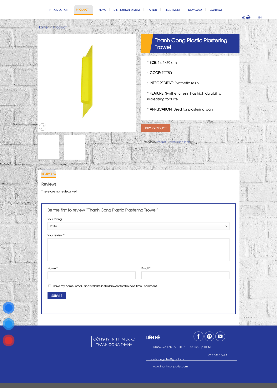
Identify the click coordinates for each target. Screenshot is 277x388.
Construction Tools (179, 141)
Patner (152, 9)
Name (53, 268)
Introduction (58, 9)
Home (43, 26)
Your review (56, 235)
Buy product (156, 128)
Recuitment (172, 9)
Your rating (55, 219)
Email (145, 268)
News (102, 9)
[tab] (48, 174)
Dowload (195, 9)
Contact (216, 9)
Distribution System (126, 9)
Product (83, 9)
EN (265, 17)
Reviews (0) (48, 173)
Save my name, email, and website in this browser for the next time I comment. (105, 286)
